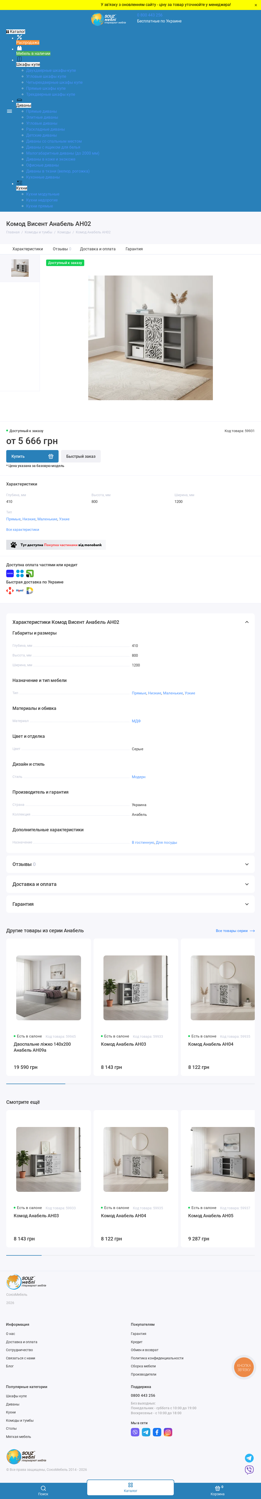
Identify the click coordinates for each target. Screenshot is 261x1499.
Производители (143, 1374)
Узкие (64, 519)
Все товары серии (235, 931)
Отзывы (62, 249)
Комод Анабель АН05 (210, 1215)
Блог (10, 1366)
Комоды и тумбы (20, 1420)
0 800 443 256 (150, 15)
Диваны (12, 1404)
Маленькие (47, 519)
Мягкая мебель (18, 1437)
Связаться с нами (20, 1358)
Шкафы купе (16, 1396)
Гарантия (134, 249)
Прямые (13, 519)
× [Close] (256, 4)
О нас (10, 1334)
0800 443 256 (143, 1395)
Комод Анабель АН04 (210, 1044)
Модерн (139, 777)
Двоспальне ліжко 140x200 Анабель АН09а (42, 1047)
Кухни (11, 1412)
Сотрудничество (19, 1350)
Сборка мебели (143, 1366)
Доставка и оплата (98, 249)
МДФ (136, 721)
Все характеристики (22, 530)
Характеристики (27, 249)
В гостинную (143, 842)
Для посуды (166, 842)
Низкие (29, 519)
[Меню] (9, 111)
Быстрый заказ (80, 456)
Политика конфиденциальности (157, 1358)
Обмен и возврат (145, 1350)
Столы (11, 1428)
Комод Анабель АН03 (123, 1044)
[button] (10, 406)
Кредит (137, 1342)
